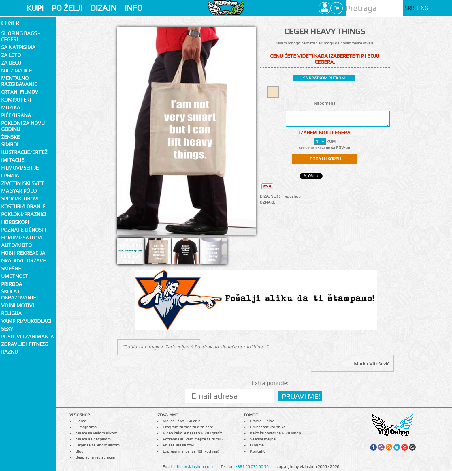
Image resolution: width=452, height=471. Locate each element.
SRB (409, 8)
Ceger (10, 23)
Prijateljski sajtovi (178, 445)
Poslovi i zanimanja (27, 336)
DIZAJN (103, 8)
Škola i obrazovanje (18, 294)
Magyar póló (19, 191)
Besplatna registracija (95, 457)
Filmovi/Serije (20, 168)
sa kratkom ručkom (324, 78)
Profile (325, 8)
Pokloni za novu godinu (23, 126)
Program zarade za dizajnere (188, 427)
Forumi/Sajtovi (21, 237)
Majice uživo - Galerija (182, 421)
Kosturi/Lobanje (23, 206)
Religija (11, 313)
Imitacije (12, 160)
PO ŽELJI (67, 8)
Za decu (11, 63)
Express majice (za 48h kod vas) (191, 451)
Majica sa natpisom (93, 439)
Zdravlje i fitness (24, 344)
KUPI (35, 8)
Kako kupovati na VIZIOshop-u (277, 433)
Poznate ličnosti (23, 230)
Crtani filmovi (20, 92)
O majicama (86, 427)
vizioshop (292, 196)
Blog (80, 451)
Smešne (11, 268)
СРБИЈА (10, 175)
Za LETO (11, 55)
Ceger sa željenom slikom (98, 445)
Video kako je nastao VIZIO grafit (192, 433)
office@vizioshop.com (193, 466)
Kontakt (257, 451)
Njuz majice (16, 70)
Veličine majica (263, 439)
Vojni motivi (17, 305)
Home (81, 421)
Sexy (7, 329)
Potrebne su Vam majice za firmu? (193, 439)
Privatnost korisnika (268, 427)
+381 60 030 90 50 (252, 466)
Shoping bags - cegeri (20, 36)
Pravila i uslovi (262, 421)
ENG (422, 8)
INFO (133, 8)
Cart (337, 8)
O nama (257, 445)
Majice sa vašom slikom (96, 433)
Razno (9, 352)
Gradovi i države (23, 261)
